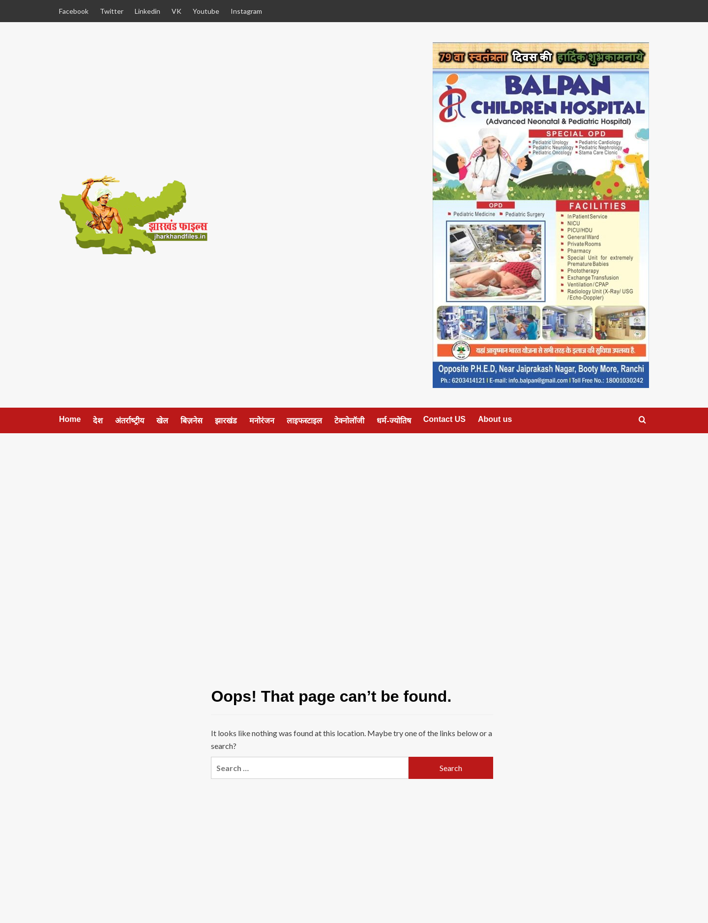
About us (495, 419)
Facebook (73, 11)
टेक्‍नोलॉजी (349, 421)
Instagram (246, 11)
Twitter (111, 11)
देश (98, 421)
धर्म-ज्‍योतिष (394, 421)
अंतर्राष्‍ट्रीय (129, 421)
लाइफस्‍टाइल (304, 421)
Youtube (206, 11)
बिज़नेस (191, 421)
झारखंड (226, 421)
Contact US (444, 419)
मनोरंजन (261, 421)
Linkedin (147, 11)
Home (70, 419)
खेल (162, 421)
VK (176, 11)
